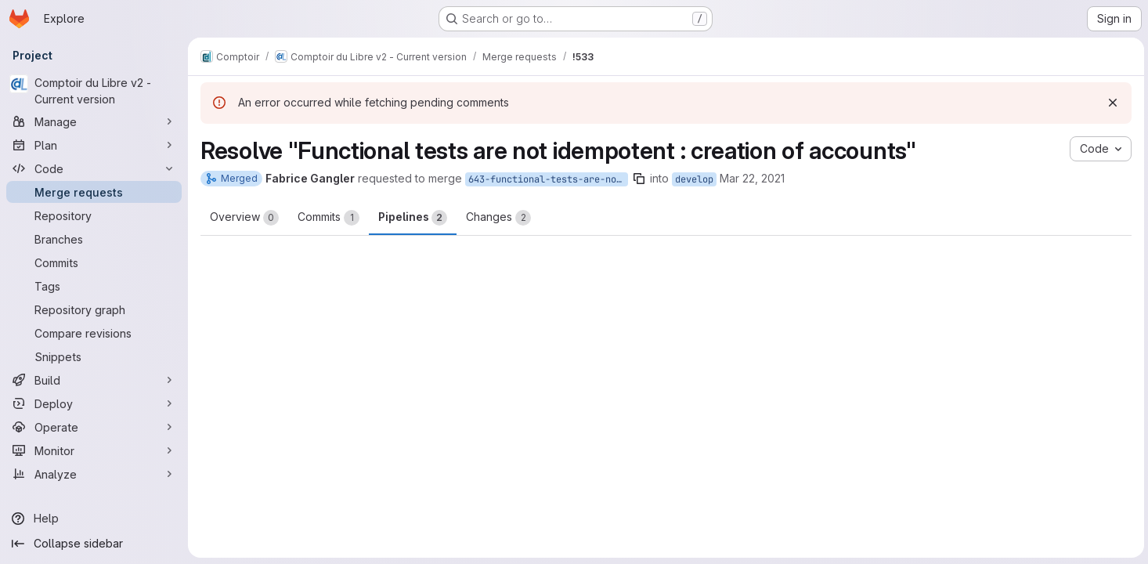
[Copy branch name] (639, 178)
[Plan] (94, 145)
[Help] (94, 519)
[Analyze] (94, 474)
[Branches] (94, 239)
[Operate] (94, 427)
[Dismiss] (1110, 102)
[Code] (94, 168)
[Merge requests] (94, 192)
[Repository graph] (94, 309)
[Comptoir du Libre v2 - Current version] (94, 91)
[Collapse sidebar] (94, 544)
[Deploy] (94, 403)
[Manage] (94, 121)
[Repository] (94, 215)
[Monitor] (94, 450)
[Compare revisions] (94, 333)
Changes (498, 218)
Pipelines (412, 218)
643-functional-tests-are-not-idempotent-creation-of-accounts (548, 179)
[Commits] (94, 262)
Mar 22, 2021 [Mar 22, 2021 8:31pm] (752, 178)
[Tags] (94, 286)
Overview (244, 218)
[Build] (94, 380)
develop (694, 179)
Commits (328, 218)
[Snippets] (94, 356)
